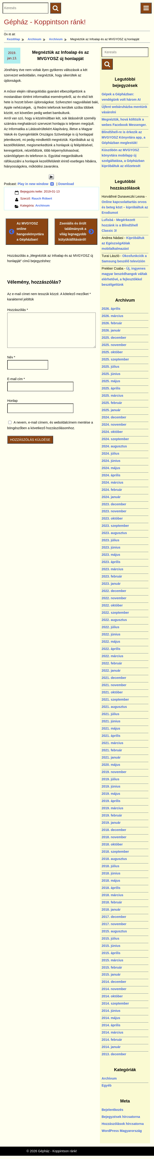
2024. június (111, 461)
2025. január (111, 410)
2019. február (112, 815)
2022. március (112, 656)
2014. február (112, 1039)
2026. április (111, 308)
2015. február (112, 967)
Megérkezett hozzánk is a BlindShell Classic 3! (120, 225)
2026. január (111, 330)
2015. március (112, 960)
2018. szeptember (115, 851)
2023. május (111, 554)
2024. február (112, 490)
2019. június (111, 786)
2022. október (112, 605)
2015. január (111, 974)
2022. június (111, 634)
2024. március (112, 482)
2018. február (112, 902)
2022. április (111, 649)
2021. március (112, 743)
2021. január (111, 757)
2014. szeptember (115, 1003)
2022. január (111, 670)
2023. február (112, 576)
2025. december (114, 337)
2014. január (111, 1047)
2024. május (111, 468)
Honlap (12, 401)
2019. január (111, 822)
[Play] (51, 177)
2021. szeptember (115, 699)
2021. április (111, 736)
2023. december (114, 504)
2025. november (114, 345)
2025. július (110, 366)
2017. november (114, 924)
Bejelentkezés (112, 1110)
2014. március (112, 1032)
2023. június (111, 547)
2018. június (111, 873)
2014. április (111, 1025)
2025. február (112, 403)
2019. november (114, 772)
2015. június (111, 946)
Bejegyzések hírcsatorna (121, 1117)
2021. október (112, 692)
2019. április (111, 801)
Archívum (42, 205)
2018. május (111, 880)
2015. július (110, 938)
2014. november (114, 989)
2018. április (111, 888)
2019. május (111, 793)
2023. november (114, 511)
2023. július (110, 540)
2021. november (114, 685)
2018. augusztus (114, 859)
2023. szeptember (115, 526)
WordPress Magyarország (122, 1131)
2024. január (111, 497)
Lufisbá (107, 220)
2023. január (111, 583)
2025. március (112, 395)
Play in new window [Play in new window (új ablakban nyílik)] (36, 184)
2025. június (111, 374)
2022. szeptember (115, 612)
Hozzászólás (17, 310)
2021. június (111, 721)
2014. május (111, 1018)
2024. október (112, 432)
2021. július (110, 714)
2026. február (112, 323)
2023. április (111, 562)
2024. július (110, 453)
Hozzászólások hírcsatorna (123, 1124)
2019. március (112, 808)
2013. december (114, 1054)
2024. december (114, 417)
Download (66, 184)
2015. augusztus (114, 931)
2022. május (111, 641)
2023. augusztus (114, 533)
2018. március (112, 895)
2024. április (111, 475)
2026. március (112, 316)
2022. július (110, 627)
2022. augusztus (114, 620)
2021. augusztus (114, 707)
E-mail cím (16, 379)
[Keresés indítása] (107, 64)
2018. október (112, 844)
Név (11, 357)
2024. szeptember (115, 439)
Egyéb (106, 1085)
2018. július (110, 866)
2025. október (112, 352)
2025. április (111, 388)
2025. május (111, 381)
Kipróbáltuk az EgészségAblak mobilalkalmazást (123, 243)
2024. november (114, 424)
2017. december (114, 917)
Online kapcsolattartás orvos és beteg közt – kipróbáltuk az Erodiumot (125, 207)
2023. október (112, 518)
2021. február (112, 750)
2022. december (114, 591)
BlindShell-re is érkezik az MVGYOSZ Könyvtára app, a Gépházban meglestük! (123, 137)
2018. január (111, 909)
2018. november (114, 837)
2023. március (112, 569)
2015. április (111, 953)
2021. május (111, 728)
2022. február (112, 663)
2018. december (114, 830)
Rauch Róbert (42, 198)
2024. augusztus (114, 446)
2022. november (114, 598)
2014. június (111, 1011)
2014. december (114, 982)
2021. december (114, 678)
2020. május (111, 765)
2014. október (112, 996)
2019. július (110, 779)
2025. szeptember (115, 359)
